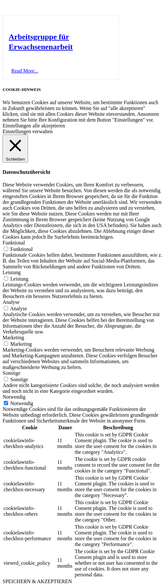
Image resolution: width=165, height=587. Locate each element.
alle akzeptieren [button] (49, 125)
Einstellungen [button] (17, 125)
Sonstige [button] (11, 373)
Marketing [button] (13, 337)
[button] (25, 71)
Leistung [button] (12, 272)
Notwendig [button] (14, 397)
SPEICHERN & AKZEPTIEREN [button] (37, 581)
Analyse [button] (11, 302)
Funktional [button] (14, 242)
